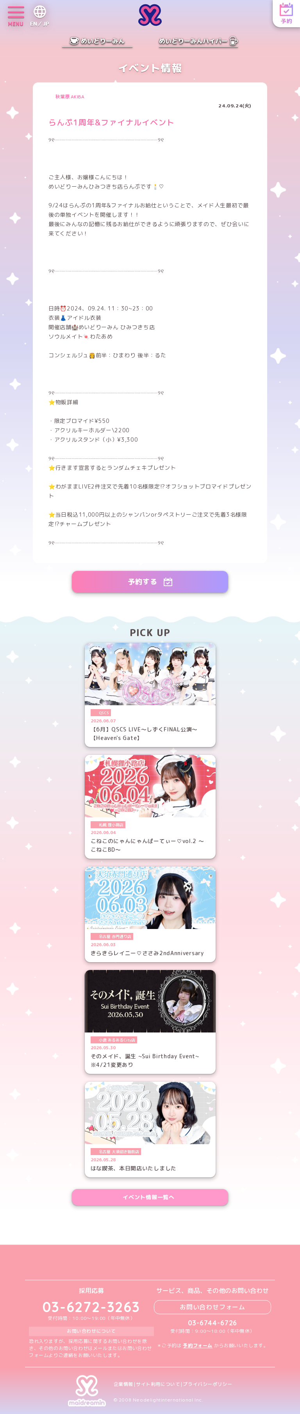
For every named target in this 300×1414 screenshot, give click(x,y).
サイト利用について (158, 1384)
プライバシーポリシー (207, 1384)
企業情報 (123, 1384)
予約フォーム (197, 1345)
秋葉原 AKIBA (69, 97)
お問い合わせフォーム (212, 1307)
